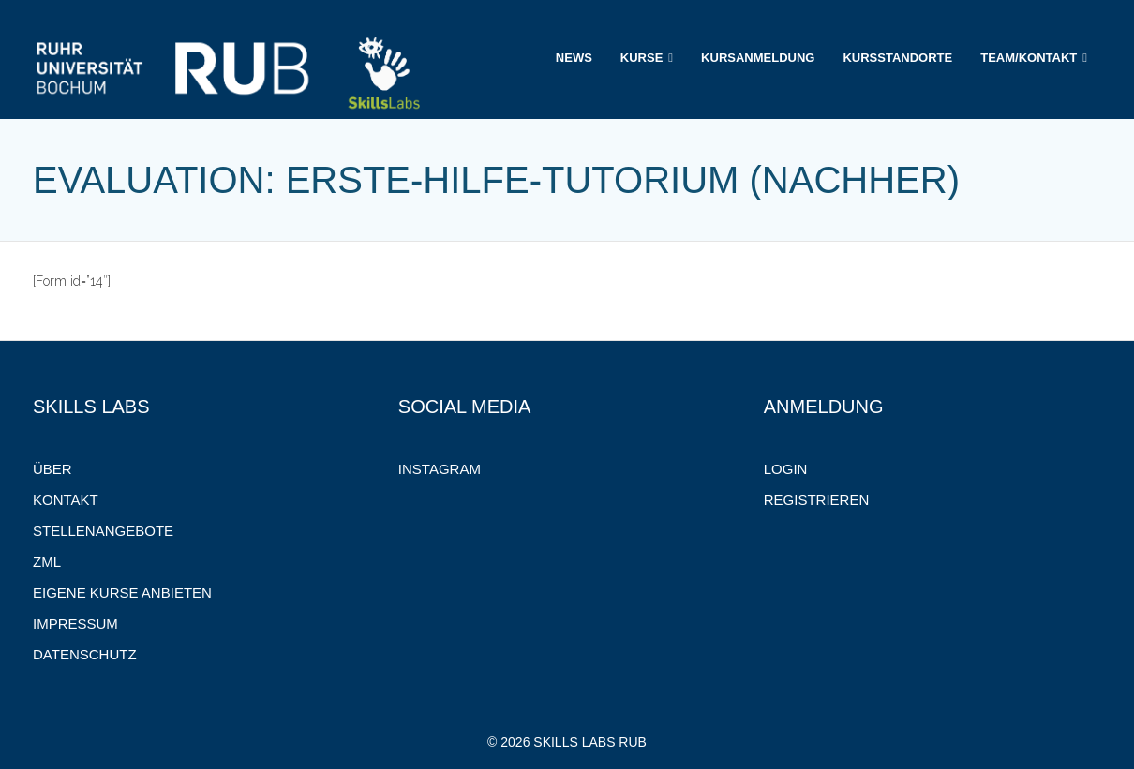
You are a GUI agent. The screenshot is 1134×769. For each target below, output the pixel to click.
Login (786, 469)
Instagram (439, 469)
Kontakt (65, 500)
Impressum (75, 623)
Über (52, 469)
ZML (47, 561)
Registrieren (817, 500)
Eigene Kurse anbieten (122, 592)
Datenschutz (85, 654)
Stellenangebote (103, 531)
